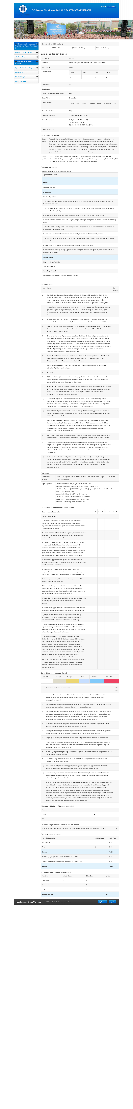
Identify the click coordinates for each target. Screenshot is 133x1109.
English (103, 6)
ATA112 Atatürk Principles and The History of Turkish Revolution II (26, 46)
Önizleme (102, 902)
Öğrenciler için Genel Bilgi (23, 68)
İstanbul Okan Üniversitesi (23, 52)
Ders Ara (112, 6)
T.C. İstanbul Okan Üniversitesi (30, 902)
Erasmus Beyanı (20, 77)
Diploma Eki (19, 72)
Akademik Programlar (22, 57)
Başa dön (112, 902)
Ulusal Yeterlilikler (21, 81)
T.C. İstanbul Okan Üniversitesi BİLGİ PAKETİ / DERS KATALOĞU (53, 10)
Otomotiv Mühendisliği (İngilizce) (23, 62)
